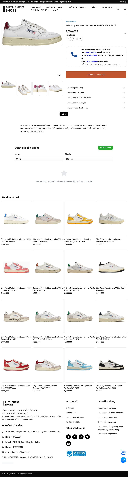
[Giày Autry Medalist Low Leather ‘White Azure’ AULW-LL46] (16, 218)
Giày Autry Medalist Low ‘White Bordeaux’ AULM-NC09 (45, 387)
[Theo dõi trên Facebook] (68, 436)
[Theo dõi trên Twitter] (87, 436)
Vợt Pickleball (77, 7)
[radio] (68, 39)
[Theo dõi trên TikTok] (81, 436)
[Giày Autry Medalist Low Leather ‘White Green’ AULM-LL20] (80, 267)
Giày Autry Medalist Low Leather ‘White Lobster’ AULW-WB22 (16, 289)
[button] (122, 2)
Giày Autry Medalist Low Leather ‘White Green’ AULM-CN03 (48, 240)
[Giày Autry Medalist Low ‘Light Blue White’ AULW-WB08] (80, 365)
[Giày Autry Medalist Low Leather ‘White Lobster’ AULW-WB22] (16, 267)
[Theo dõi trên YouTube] (68, 443)
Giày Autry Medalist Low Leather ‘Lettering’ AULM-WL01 (108, 240)
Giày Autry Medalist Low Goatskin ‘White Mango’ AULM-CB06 (77, 240)
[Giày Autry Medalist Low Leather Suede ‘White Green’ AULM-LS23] (48, 316)
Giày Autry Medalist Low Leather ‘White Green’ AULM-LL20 (79, 289)
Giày (94, 7)
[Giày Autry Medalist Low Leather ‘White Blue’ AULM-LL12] (111, 316)
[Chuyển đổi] (124, 88)
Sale (55, 10)
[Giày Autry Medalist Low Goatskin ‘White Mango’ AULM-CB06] (80, 218)
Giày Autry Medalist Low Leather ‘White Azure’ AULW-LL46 (16, 240)
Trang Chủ (35, 7)
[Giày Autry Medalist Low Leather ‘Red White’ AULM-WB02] (16, 365)
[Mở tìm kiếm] (118, 9)
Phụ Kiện (107, 7)
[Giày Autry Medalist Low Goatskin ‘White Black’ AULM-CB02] (111, 365)
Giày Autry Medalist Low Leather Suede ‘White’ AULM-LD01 (16, 338)
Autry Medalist (71, 21)
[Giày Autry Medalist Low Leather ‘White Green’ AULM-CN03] (48, 218)
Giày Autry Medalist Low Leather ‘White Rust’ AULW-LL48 (48, 289)
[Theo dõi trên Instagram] (74, 436)
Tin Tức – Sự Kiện (39, 10)
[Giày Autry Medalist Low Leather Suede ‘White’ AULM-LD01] (16, 316)
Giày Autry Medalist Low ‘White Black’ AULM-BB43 (110, 289)
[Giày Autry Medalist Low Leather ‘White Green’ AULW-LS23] (80, 316)
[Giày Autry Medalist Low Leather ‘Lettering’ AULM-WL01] (111, 218)
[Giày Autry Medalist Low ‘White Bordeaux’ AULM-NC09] (48, 365)
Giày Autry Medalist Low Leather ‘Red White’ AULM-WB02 (15, 387)
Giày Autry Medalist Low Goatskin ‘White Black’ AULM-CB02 (109, 387)
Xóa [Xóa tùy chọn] (125, 33)
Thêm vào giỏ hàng (96, 75)
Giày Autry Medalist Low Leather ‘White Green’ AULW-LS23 (79, 338)
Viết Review (105, 148)
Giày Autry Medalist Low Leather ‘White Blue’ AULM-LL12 (111, 338)
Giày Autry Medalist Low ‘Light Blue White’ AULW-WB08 (78, 387)
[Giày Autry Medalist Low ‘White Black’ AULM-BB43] (111, 267)
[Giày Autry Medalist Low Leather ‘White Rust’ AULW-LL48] (48, 267)
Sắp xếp (68, 154)
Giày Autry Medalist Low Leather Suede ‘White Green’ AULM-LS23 (48, 338)
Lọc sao (18, 154)
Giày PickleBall (55, 7)
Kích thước (70, 35)
